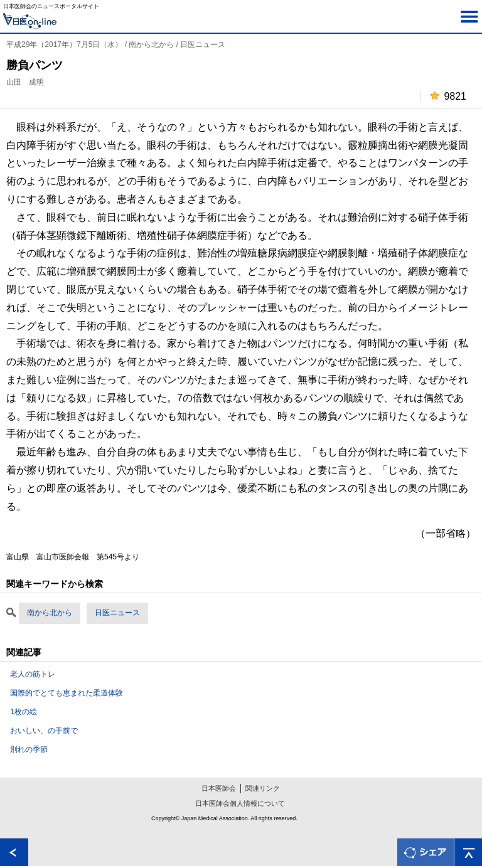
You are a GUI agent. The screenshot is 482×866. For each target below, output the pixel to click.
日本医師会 (218, 788)
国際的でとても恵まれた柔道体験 (66, 693)
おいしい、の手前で (44, 730)
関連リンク (262, 788)
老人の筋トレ (32, 674)
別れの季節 (29, 749)
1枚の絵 (23, 711)
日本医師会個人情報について (240, 803)
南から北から (49, 612)
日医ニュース (117, 612)
